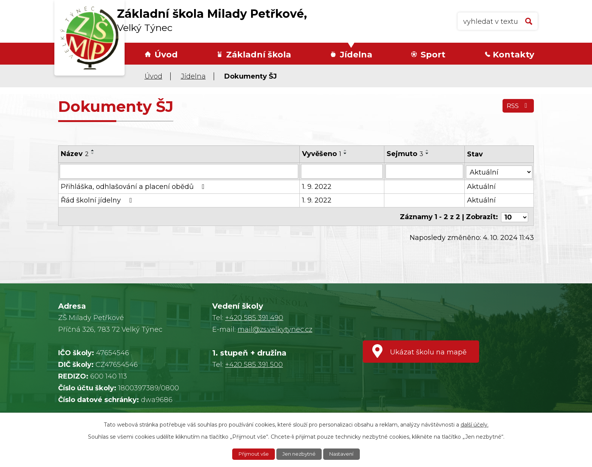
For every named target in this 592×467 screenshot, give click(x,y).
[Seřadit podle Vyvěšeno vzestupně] (345, 150)
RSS (517, 108)
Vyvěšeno (321, 154)
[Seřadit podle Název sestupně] (93, 153)
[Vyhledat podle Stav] (499, 170)
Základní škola (258, 54)
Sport (433, 54)
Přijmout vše (251, 453)
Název (75, 154)
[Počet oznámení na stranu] (514, 215)
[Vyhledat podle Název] (179, 171)
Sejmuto (405, 154)
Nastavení (344, 453)
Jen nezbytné (300, 453)
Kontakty (513, 54)
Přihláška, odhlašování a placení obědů (134, 186)
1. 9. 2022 (316, 186)
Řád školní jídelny (98, 200)
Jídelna (356, 54)
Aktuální (481, 186)
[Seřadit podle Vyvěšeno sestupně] (345, 153)
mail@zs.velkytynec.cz (274, 329)
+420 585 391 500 (254, 364)
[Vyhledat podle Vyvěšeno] (342, 171)
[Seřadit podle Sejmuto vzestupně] (428, 150)
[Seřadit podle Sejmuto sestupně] (428, 153)
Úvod (166, 54)
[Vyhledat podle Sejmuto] (425, 171)
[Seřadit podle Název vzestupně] (93, 150)
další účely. (475, 424)
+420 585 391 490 (254, 318)
